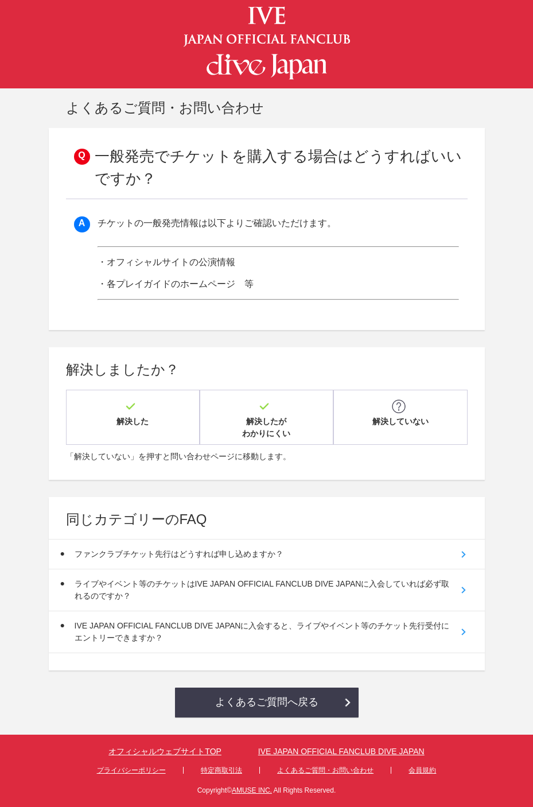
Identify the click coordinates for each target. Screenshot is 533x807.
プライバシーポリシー (131, 770)
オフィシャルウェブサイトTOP (164, 751)
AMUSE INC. (252, 790)
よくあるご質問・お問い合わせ (325, 770)
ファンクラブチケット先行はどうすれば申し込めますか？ (179, 553)
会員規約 (422, 770)
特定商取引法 (221, 770)
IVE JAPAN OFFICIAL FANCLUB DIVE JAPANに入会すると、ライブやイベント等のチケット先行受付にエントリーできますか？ (262, 631)
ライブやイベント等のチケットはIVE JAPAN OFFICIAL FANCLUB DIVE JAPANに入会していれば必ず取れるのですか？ (262, 589)
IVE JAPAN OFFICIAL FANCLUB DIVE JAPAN (341, 751)
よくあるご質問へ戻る (266, 702)
